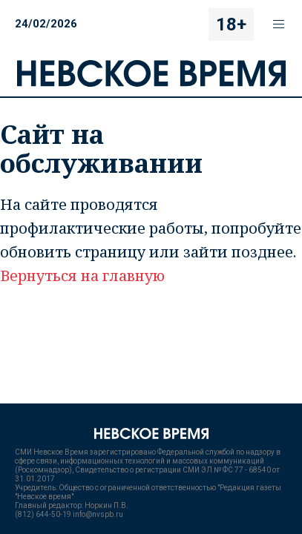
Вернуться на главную (82, 276)
